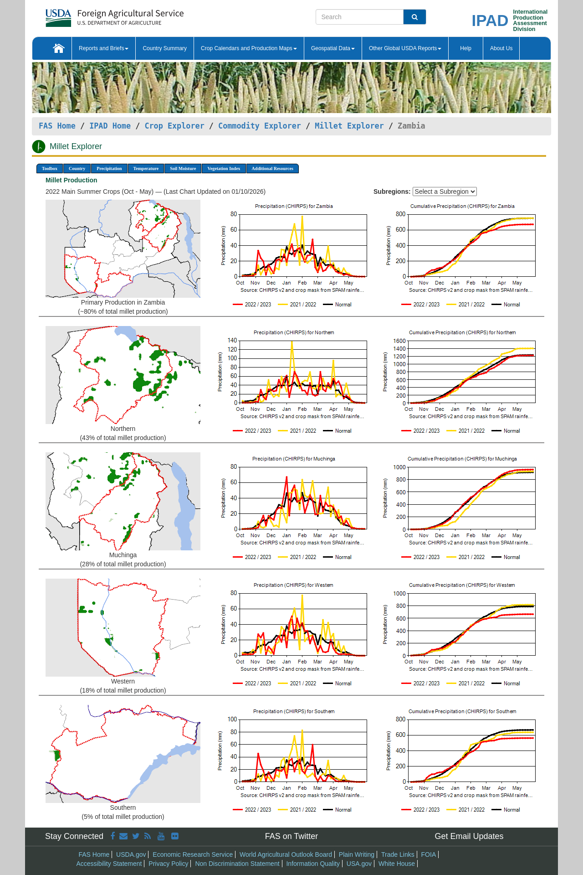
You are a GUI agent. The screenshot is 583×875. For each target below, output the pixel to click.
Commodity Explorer (259, 125)
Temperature (146, 168)
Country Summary (165, 48)
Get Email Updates (469, 836)
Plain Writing (356, 854)
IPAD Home (110, 125)
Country (77, 168)
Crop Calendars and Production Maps (249, 48)
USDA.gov (131, 854)
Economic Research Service (193, 854)
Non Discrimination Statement (237, 863)
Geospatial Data (333, 48)
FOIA (428, 854)
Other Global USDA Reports (405, 48)
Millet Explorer (349, 125)
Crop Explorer (174, 125)
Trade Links (397, 854)
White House (396, 863)
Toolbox (49, 168)
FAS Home (57, 125)
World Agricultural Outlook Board (286, 854)
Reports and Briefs (103, 48)
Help (465, 48)
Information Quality (313, 863)
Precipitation (109, 168)
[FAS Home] (92, 15)
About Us (501, 48)
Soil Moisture (183, 168)
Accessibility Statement (109, 863)
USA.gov (359, 863)
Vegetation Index (223, 168)
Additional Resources (272, 168)
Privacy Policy (168, 863)
